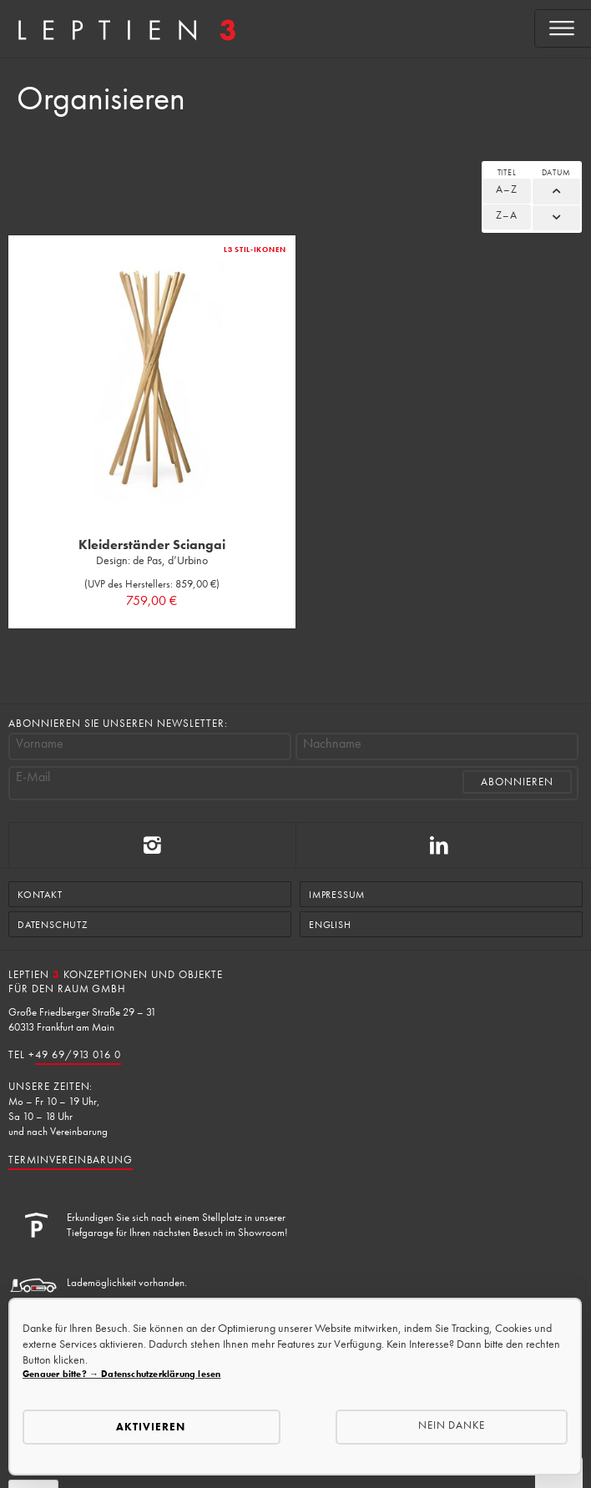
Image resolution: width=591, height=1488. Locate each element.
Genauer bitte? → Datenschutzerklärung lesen (121, 1374)
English (330, 924)
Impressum (337, 894)
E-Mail (33, 777)
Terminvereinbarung (70, 1160)
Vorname (39, 743)
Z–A (507, 215)
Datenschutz (53, 924)
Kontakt (40, 894)
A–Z (507, 189)
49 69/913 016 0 (78, 1054)
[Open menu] (563, 28)
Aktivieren (150, 1427)
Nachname (332, 743)
